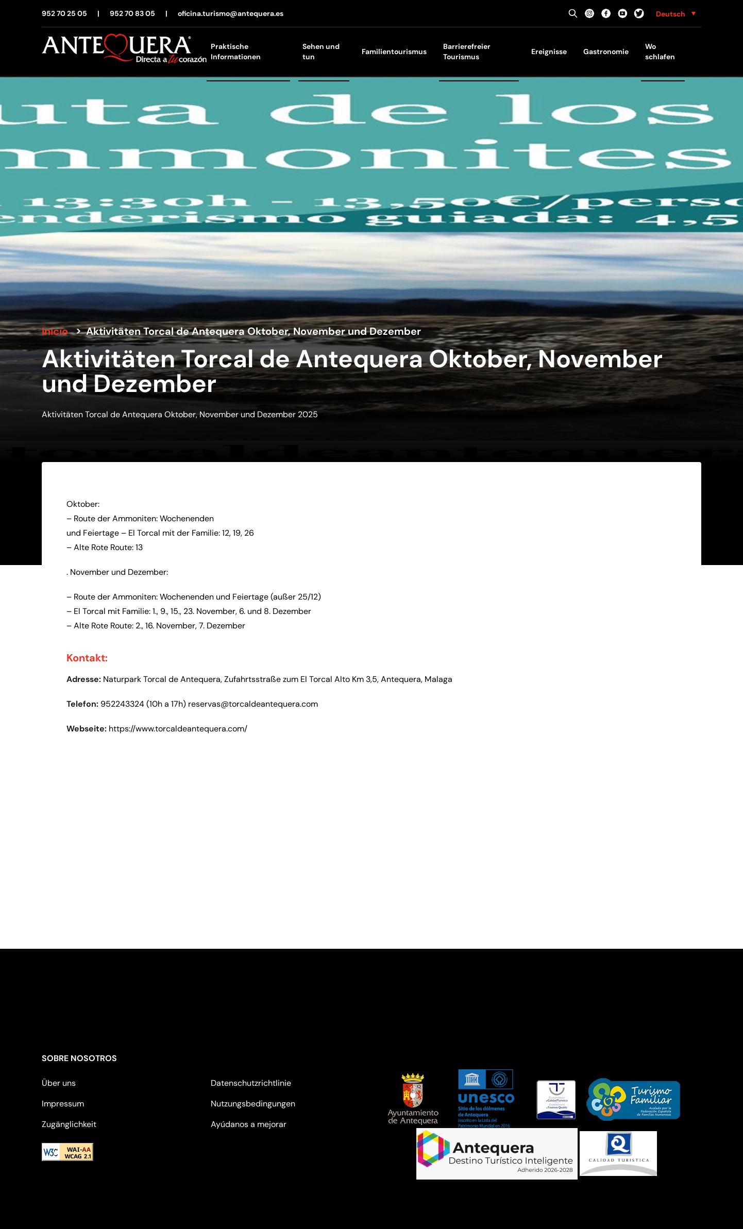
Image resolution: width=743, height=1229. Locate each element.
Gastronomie (606, 51)
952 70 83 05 (132, 13)
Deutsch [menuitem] (670, 14)
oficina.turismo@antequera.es (230, 13)
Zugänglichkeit (69, 1124)
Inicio (55, 331)
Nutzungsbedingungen (253, 1103)
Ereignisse (549, 51)
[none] (675, 13)
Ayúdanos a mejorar (248, 1124)
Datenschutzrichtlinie (251, 1083)
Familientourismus (394, 51)
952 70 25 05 (64, 13)
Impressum (63, 1103)
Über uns (59, 1083)
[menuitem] (675, 13)
